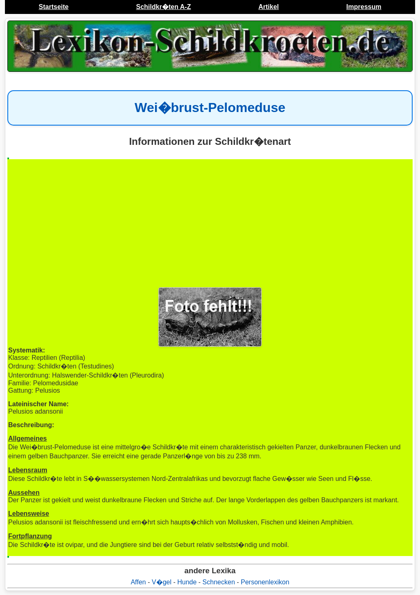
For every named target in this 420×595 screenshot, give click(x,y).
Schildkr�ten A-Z (163, 6)
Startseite (53, 6)
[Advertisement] (210, 223)
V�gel (161, 582)
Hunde (186, 582)
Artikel (268, 6)
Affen (138, 582)
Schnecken (219, 582)
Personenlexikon (265, 582)
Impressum (363, 6)
